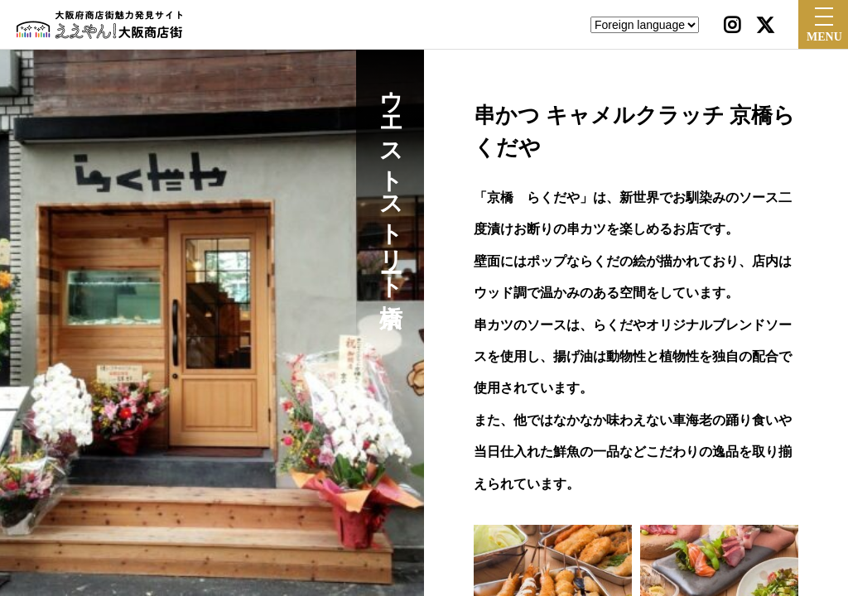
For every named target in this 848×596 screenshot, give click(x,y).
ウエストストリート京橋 (390, 180)
